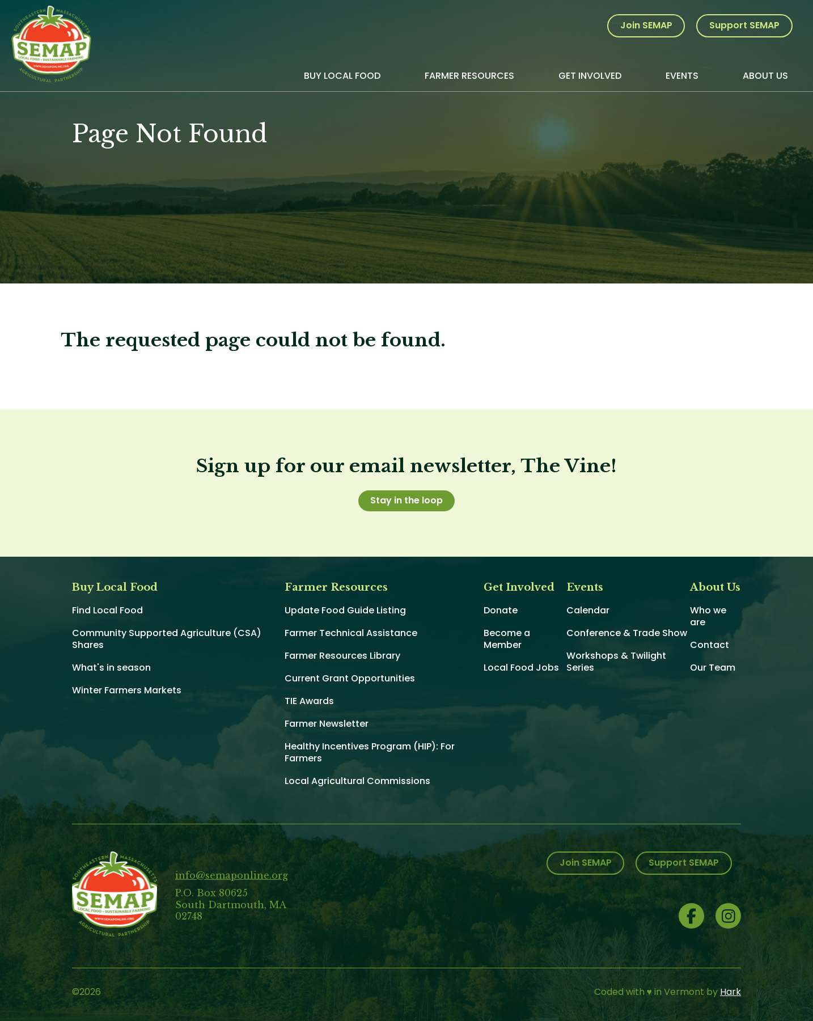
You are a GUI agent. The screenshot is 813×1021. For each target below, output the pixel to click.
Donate (501, 610)
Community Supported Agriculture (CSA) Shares (166, 638)
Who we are (708, 616)
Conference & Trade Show (626, 632)
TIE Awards (309, 701)
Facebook (691, 916)
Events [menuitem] (682, 75)
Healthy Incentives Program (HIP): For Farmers (370, 752)
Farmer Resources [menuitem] (469, 75)
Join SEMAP (646, 25)
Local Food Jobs (521, 667)
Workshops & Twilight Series (616, 661)
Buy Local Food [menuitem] (342, 75)
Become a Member (507, 638)
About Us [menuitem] (765, 75)
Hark (730, 991)
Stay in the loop (406, 500)
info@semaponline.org (231, 875)
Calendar (587, 610)
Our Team (712, 667)
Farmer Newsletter (327, 723)
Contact (709, 644)
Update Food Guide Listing (345, 610)
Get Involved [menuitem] (589, 75)
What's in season (111, 667)
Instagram (728, 916)
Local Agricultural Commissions (357, 780)
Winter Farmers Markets (126, 690)
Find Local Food (107, 610)
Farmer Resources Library (342, 655)
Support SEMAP (744, 25)
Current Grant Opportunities (350, 678)
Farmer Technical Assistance (351, 632)
